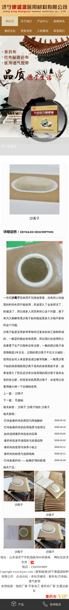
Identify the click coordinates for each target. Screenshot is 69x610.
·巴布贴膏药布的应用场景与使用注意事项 (24, 428)
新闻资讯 (59, 21)
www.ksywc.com (23, 571)
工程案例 (42, 30)
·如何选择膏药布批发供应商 (20, 433)
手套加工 (34, 586)
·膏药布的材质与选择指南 (18, 453)
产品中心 (42, 21)
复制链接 (41, 571)
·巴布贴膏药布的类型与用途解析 (23, 420)
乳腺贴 (19, 400)
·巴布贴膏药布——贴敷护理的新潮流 (24, 461)
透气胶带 (34, 581)
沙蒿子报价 (34, 407)
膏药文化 (9, 30)
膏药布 (53, 576)
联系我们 (59, 30)
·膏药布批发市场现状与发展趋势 (23, 440)
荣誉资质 (26, 30)
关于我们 (26, 21)
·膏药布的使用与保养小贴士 (20, 447)
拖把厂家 (22, 586)
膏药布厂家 (48, 586)
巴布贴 (62, 576)
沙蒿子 (12, 142)
